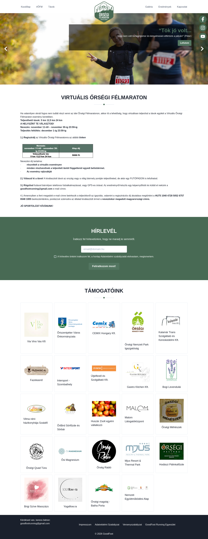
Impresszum (85, 524)
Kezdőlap (26, 7)
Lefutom (184, 43)
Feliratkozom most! (104, 266)
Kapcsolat (182, 7)
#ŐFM (39, 7)
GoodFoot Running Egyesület (160, 524)
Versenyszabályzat (132, 524)
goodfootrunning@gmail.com (35, 523)
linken (82, 137)
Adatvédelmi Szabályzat (107, 524)
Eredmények (164, 7)
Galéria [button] (149, 7)
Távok (51, 7)
